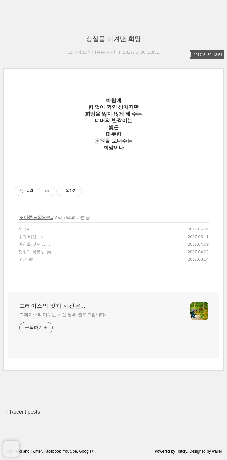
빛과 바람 (27, 236)
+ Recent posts (22, 412)
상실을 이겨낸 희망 (113, 38)
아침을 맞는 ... (31, 244)
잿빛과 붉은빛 (31, 251)
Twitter (36, 451)
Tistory (181, 451)
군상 (22, 259)
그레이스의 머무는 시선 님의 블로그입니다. (62, 314)
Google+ (86, 451)
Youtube (70, 451)
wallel (217, 451)
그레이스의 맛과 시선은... (52, 306)
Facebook (52, 451)
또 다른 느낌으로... (36, 217)
